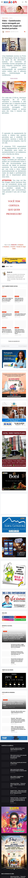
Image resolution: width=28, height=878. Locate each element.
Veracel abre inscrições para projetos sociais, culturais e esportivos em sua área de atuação (17, 660)
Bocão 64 (9, 272)
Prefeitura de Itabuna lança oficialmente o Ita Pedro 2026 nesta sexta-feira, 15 (17, 653)
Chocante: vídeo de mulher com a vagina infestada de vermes (18, 712)
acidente (10, 18)
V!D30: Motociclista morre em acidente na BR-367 (20, 314)
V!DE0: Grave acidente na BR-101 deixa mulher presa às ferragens (7, 299)
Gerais (11, 266)
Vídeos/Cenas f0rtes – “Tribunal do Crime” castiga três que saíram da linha (17, 785)
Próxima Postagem (22, 346)
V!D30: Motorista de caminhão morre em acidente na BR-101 (19, 299)
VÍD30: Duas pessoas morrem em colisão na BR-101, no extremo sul (7, 331)
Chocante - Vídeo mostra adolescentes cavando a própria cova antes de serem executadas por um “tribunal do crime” (18, 720)
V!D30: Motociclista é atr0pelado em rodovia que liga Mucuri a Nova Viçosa (20, 331)
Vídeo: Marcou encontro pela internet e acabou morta (18, 763)
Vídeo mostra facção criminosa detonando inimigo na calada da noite (18, 770)
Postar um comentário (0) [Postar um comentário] (14, 341)
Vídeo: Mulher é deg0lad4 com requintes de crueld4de (16, 777)
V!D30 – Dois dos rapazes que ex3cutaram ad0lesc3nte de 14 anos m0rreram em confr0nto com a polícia (18, 728)
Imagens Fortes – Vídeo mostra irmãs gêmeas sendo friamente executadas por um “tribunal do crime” (18, 792)
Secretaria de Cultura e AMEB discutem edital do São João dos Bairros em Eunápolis (18, 646)
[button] (2, 2)
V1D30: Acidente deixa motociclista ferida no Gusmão (7, 315)
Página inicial (5, 18)
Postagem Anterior (5, 346)
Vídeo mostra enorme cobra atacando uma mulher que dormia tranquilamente (18, 756)
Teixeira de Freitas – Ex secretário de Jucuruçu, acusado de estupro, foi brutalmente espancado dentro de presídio (18, 799)
